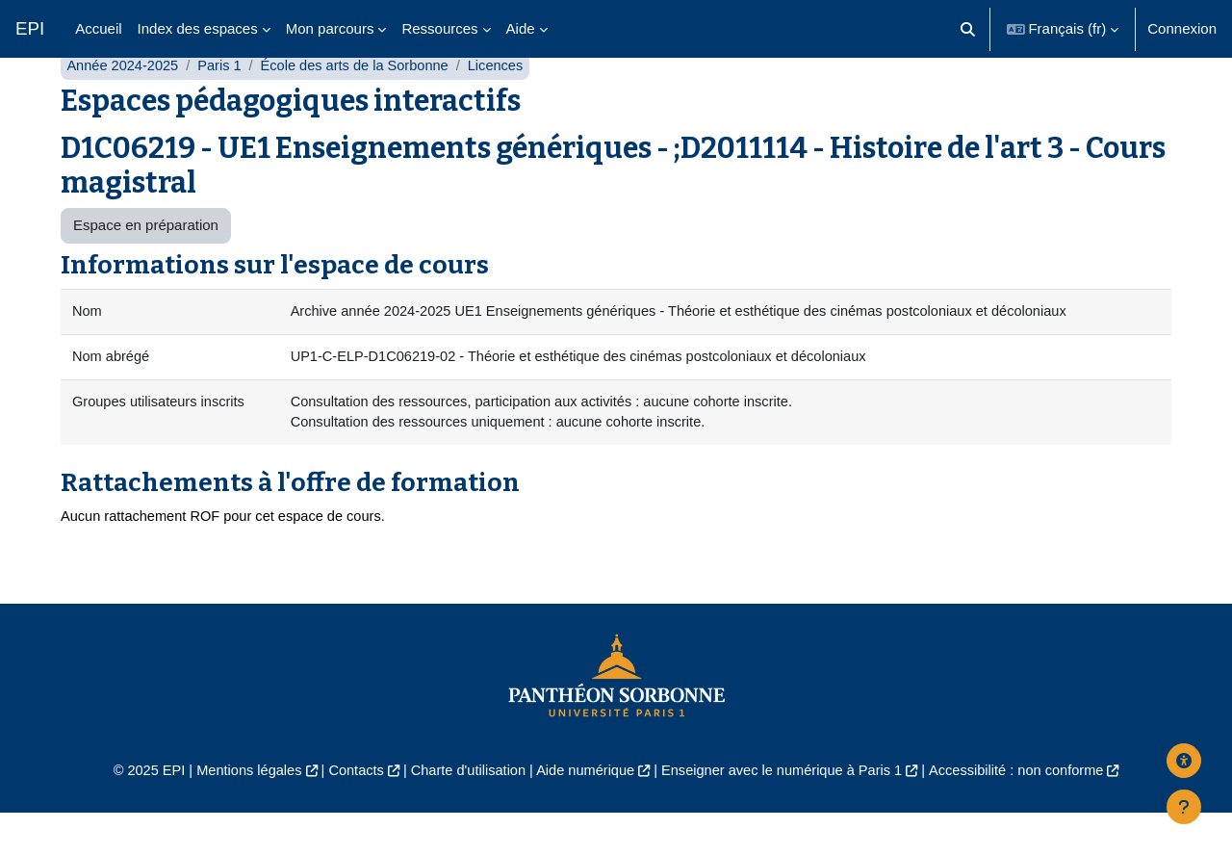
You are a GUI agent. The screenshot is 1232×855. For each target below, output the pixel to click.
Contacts (348, 812)
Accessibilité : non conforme (1029, 812)
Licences (506, 103)
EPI (29, 28)
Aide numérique (583, 812)
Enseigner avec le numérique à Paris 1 (787, 812)
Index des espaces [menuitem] (198, 28)
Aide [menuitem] (520, 28)
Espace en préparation (145, 263)
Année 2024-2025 (123, 103)
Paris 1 (223, 103)
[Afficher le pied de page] (1184, 807)
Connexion (1182, 28)
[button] (968, 29)
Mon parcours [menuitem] (330, 28)
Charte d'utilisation (463, 812)
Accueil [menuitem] (98, 28)
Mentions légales (237, 812)
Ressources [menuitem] (439, 28)
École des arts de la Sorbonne (362, 103)
